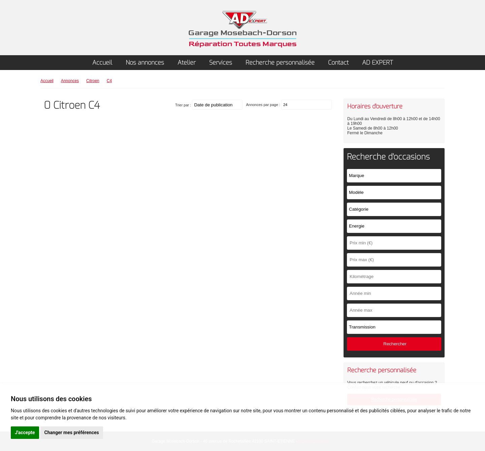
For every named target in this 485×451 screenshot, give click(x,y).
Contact (338, 63)
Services (220, 63)
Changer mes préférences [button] (71, 432)
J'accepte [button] (25, 432)
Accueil (102, 63)
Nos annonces (145, 63)
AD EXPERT (377, 63)
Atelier (186, 63)
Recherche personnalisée (280, 63)
